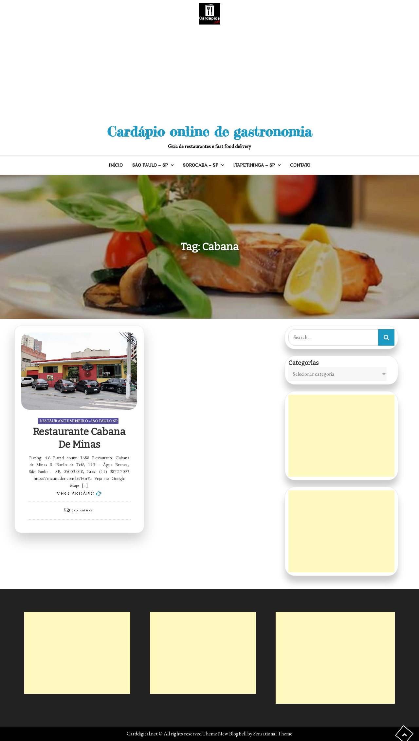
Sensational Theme (272, 733)
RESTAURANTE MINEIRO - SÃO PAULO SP (78, 421)
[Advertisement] (209, 74)
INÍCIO (116, 165)
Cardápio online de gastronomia (209, 131)
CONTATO (300, 165)
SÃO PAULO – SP (150, 165)
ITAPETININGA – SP (254, 165)
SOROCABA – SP (200, 165)
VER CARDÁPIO (76, 493)
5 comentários (82, 510)
